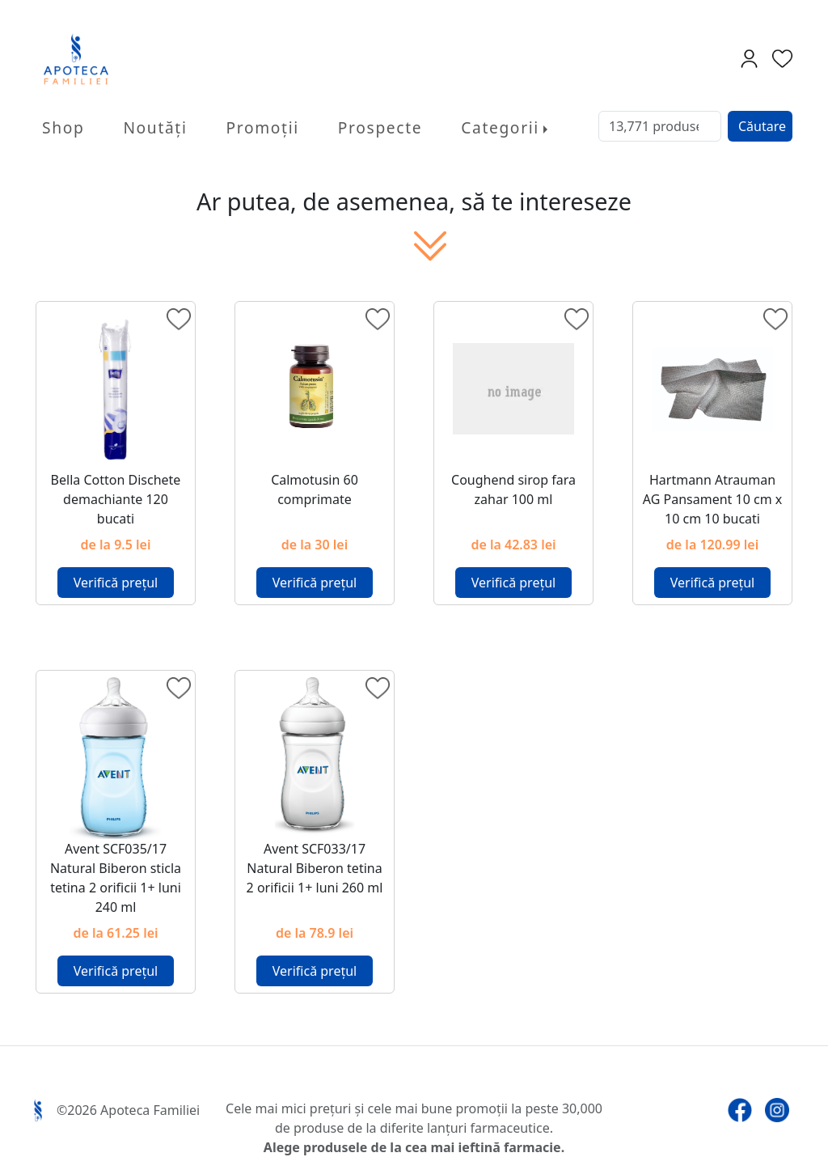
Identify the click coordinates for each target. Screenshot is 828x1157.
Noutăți (155, 127)
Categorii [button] (500, 127)
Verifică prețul (116, 582)
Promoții (262, 127)
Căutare (762, 126)
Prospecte (380, 127)
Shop (63, 127)
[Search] (659, 126)
